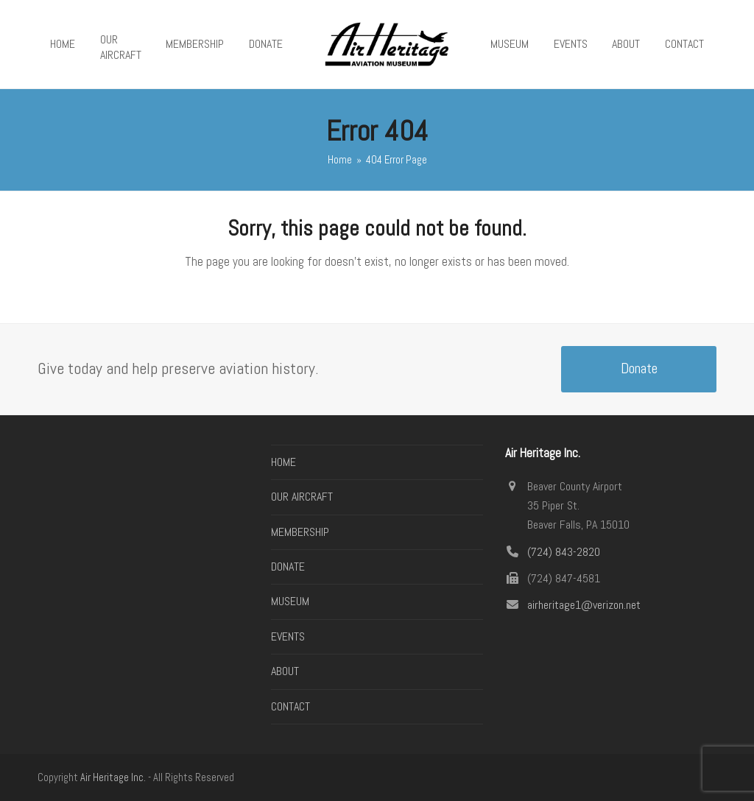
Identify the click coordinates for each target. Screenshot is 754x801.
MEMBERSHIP (300, 532)
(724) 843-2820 (563, 552)
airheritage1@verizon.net (584, 605)
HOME (283, 462)
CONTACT (290, 706)
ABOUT (285, 671)
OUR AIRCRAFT (302, 496)
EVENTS (288, 636)
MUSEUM (290, 601)
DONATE (288, 566)
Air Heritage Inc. (113, 777)
